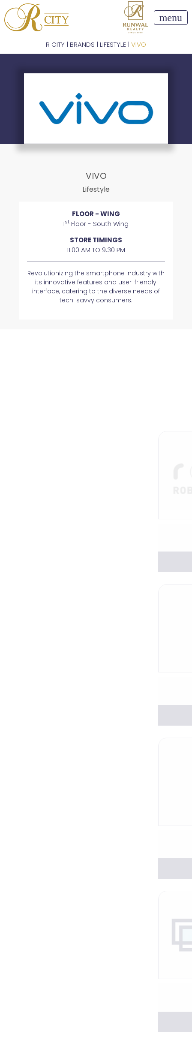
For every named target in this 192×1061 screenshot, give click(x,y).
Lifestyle (113, 44)
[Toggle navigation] (171, 17)
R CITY (55, 44)
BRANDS (82, 44)
